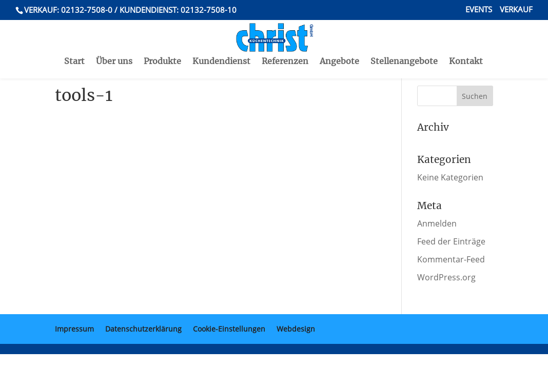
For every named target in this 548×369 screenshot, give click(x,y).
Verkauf (516, 10)
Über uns (114, 40)
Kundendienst (221, 40)
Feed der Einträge (451, 241)
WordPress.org (446, 277)
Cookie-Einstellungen (229, 329)
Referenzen (285, 40)
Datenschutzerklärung (143, 329)
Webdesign (296, 329)
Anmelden (437, 223)
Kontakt (466, 40)
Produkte (162, 40)
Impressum (74, 329)
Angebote (339, 40)
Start (74, 40)
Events (478, 10)
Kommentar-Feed (451, 259)
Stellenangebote (404, 40)
